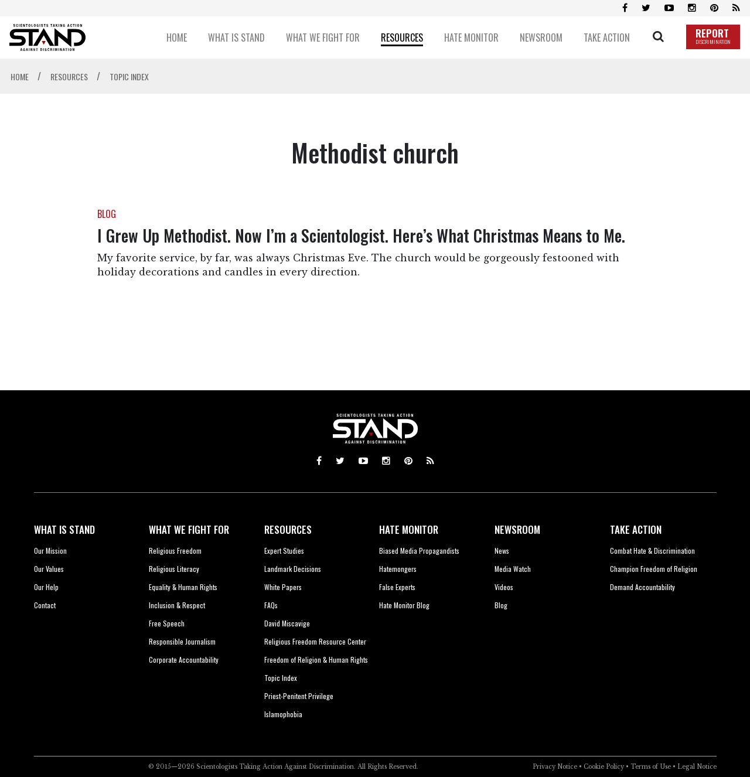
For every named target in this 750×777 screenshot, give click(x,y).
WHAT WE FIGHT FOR (189, 529)
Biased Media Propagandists (419, 551)
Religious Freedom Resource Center (315, 641)
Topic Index (280, 678)
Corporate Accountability (184, 659)
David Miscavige (287, 623)
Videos (504, 587)
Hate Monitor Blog (404, 605)
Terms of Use (650, 767)
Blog (501, 605)
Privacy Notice (555, 767)
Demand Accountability (642, 587)
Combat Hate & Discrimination (652, 551)
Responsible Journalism (182, 641)
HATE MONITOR (408, 529)
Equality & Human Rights (183, 587)
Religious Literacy (174, 569)
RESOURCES (288, 529)
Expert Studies (284, 551)
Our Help (46, 587)
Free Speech (167, 623)
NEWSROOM (517, 529)
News (502, 551)
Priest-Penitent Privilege (298, 696)
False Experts (397, 587)
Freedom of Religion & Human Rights (316, 659)
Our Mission (50, 551)
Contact (45, 605)
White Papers (283, 587)
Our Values (49, 569)
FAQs (271, 605)
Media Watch (513, 569)
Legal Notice (697, 767)
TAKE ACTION (636, 529)
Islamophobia (283, 714)
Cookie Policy (604, 767)
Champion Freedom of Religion (653, 569)
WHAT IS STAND (64, 529)
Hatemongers (398, 569)
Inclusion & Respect (177, 605)
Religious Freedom (175, 551)
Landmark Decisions (292, 569)
